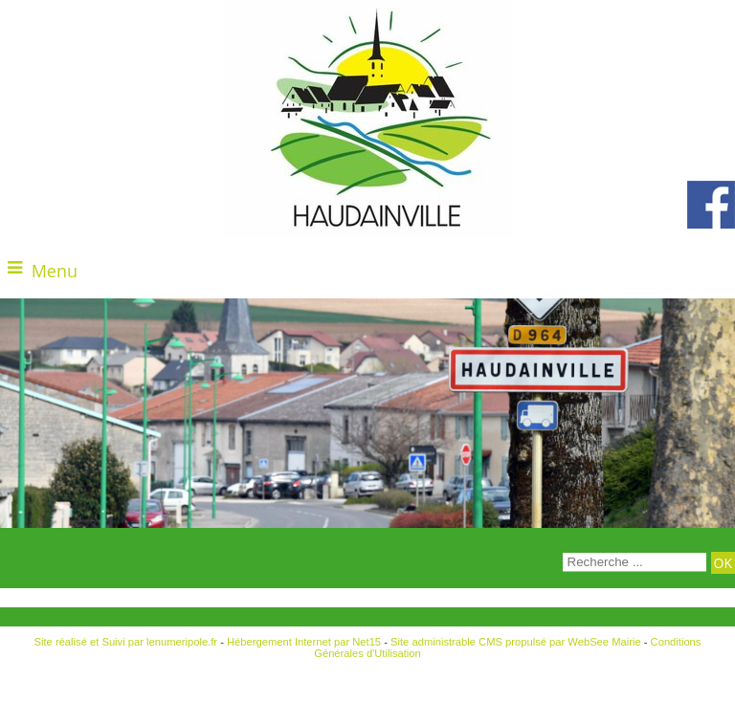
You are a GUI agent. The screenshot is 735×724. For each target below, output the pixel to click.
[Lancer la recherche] (723, 563)
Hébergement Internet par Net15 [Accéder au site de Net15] (304, 641)
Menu (55, 270)
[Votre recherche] (634, 562)
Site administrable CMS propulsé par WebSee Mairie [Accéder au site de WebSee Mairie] (515, 641)
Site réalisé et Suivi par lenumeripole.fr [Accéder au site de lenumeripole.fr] (126, 641)
